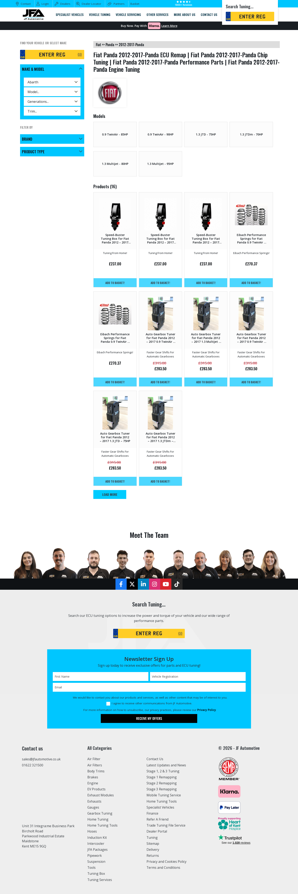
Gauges (93, 807)
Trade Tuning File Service (167, 825)
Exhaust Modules (100, 795)
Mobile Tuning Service (164, 795)
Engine (92, 783)
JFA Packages (97, 849)
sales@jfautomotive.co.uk (42, 759)
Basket (134, 4)
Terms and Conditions (164, 867)
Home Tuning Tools (103, 825)
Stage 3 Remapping (162, 789)
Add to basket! (115, 282)
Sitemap (153, 843)
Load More (110, 494)
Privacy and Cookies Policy (167, 861)
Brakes (92, 777)
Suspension (96, 861)
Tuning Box (96, 873)
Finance (153, 813)
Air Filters (95, 765)
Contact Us (155, 759)
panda (110, 44)
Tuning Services (100, 879)
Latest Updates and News (167, 765)
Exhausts (94, 801)
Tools (91, 867)
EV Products (96, 789)
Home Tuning (98, 819)
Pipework (94, 855)
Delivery (153, 849)
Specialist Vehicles (161, 807)
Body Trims (96, 771)
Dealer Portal (157, 831)
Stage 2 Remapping (162, 783)
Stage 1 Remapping (162, 777)
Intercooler (96, 843)
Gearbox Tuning (100, 813)
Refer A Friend (158, 819)
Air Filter (94, 759)
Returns (153, 855)
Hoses (92, 831)
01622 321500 (32, 765)
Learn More (169, 26)
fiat (98, 44)
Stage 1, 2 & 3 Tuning (163, 771)
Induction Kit (97, 837)
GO (80, 54)
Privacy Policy (206, 710)
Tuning (152, 837)
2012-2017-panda (131, 44)
